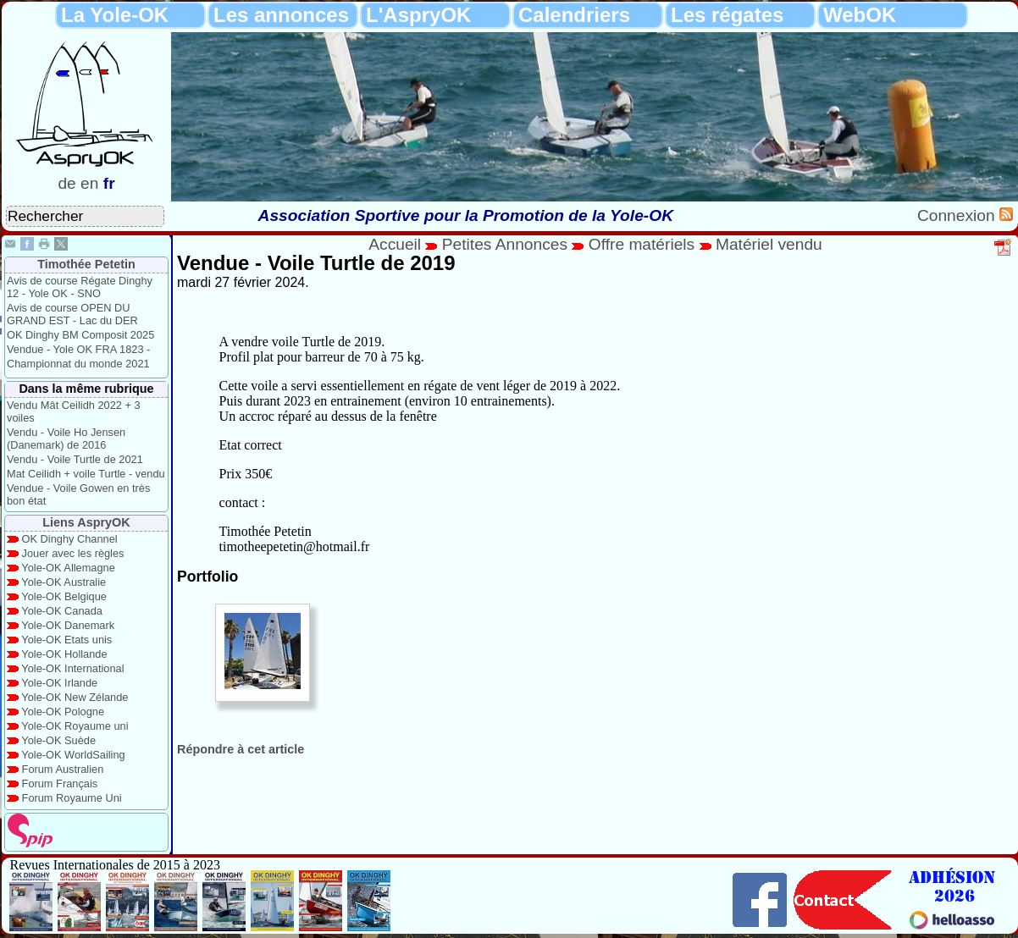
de (66, 183)
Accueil (394, 244)
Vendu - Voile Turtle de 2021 (75, 459)
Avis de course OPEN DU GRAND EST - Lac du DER (72, 314)
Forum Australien (63, 769)
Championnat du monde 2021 (78, 363)
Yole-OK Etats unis (66, 639)
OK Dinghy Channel (70, 538)
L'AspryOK (418, 14)
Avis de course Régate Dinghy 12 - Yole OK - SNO (79, 287)
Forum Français (60, 783)
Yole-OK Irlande (59, 682)
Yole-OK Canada (61, 610)
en (89, 183)
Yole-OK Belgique (64, 596)
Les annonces (281, 14)
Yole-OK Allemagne (68, 567)
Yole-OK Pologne (62, 711)
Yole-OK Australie (63, 582)
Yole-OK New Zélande (74, 697)
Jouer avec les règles (73, 553)
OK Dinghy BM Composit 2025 (80, 334)
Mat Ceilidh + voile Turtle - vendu (86, 473)
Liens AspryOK (86, 522)
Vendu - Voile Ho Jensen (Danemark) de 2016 (66, 438)
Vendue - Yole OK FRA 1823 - (78, 349)
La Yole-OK (115, 14)
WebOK (859, 14)
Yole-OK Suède (58, 740)
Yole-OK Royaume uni (74, 726)
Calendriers (574, 14)
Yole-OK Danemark (67, 625)
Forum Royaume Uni (72, 798)
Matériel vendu (769, 244)
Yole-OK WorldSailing (72, 754)
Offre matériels (641, 244)
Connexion (958, 215)
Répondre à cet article (240, 749)
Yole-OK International (72, 668)
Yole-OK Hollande (64, 654)
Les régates (727, 14)
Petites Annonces (504, 244)
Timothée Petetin (86, 264)
